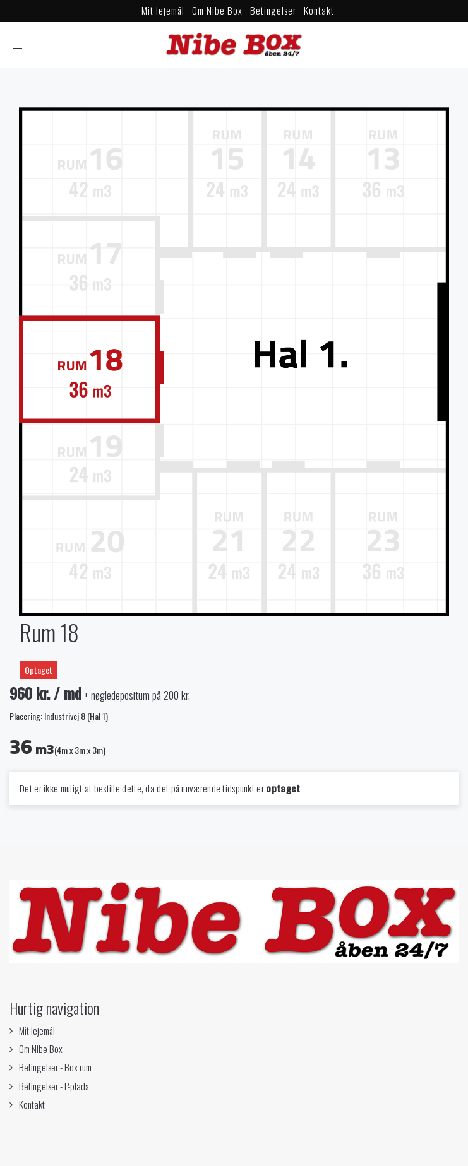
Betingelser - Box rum (55, 1067)
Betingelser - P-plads (53, 1086)
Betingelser (273, 10)
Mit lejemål (162, 10)
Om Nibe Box (217, 10)
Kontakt (319, 10)
